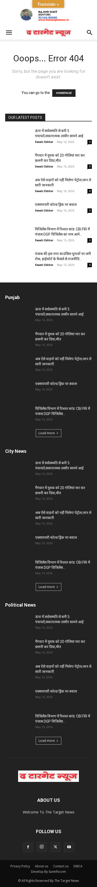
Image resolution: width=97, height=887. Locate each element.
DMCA (78, 866)
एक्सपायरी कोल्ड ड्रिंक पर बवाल (56, 204)
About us (41, 866)
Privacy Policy (20, 866)
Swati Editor (44, 142)
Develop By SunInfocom (48, 871)
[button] (9, 33)
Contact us (61, 866)
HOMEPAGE (64, 93)
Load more (48, 433)
